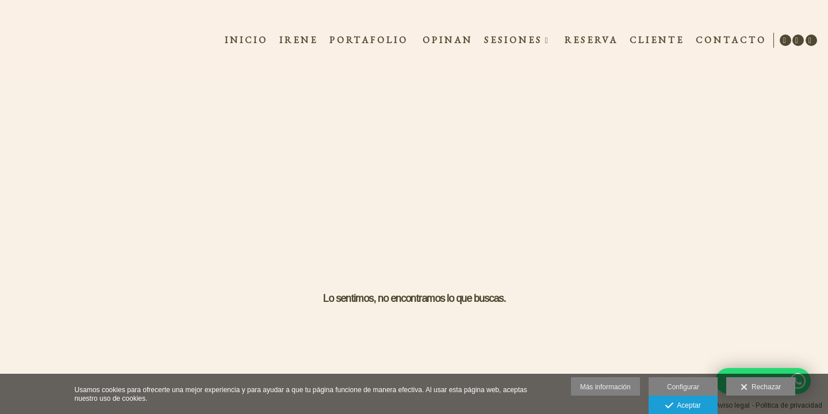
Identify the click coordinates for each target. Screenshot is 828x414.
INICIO (244, 40)
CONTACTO (729, 40)
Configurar (683, 387)
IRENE (297, 40)
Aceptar (682, 406)
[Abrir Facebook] (798, 40)
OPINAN (446, 40)
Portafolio (367, 40)
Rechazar (761, 387)
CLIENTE (655, 40)
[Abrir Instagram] (811, 40)
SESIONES (511, 40)
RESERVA (589, 40)
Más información (605, 387)
